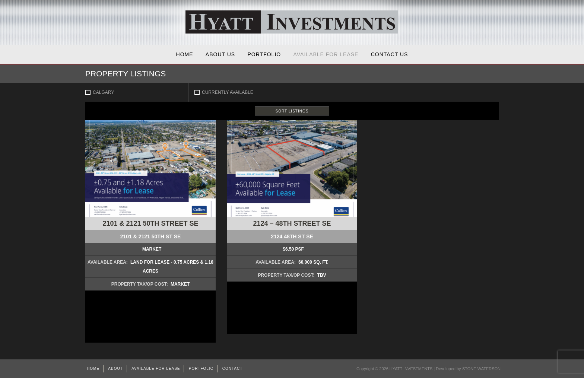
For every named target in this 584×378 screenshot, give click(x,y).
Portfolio (264, 54)
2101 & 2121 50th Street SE (150, 223)
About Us (220, 54)
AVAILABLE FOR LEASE (326, 54)
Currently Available (227, 92)
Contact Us (389, 54)
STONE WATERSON (481, 368)
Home (184, 54)
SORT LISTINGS (292, 111)
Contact (232, 368)
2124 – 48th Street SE (292, 223)
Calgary (103, 92)
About (115, 368)
